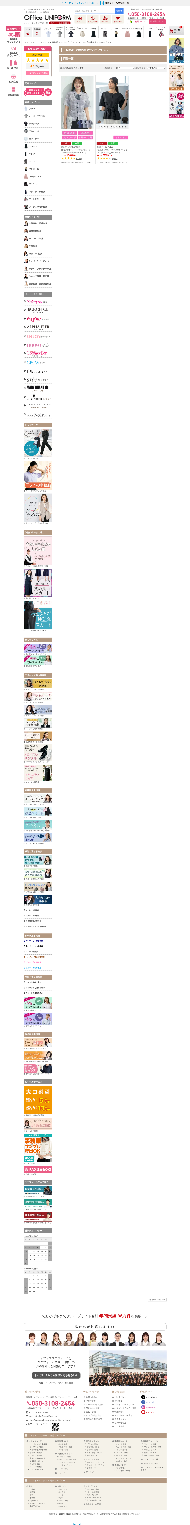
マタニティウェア (36, 1470)
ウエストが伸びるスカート (36, 631)
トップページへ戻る (123, 1415)
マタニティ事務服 (32, 782)
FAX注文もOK (31, 1174)
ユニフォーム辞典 (93, 1504)
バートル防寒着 (93, 1492)
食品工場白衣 (35, 1506)
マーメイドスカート (123, 1458)
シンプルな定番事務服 (34, 729)
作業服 (32, 1489)
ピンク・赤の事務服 (33, 962)
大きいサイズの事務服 (38, 1450)
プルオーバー (92, 1468)
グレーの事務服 (32, 952)
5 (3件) (79, 159)
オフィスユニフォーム (54, 1358)
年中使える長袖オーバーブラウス (38, 1074)
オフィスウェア (35, 1441)
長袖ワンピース (150, 1453)
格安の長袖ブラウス (33, 1026)
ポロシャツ (90, 1472)
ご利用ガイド (120, 1397)
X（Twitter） (152, 1397)
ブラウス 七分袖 (93, 1447)
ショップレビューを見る (37, 73)
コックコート (63, 1501)
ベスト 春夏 (62, 1444)
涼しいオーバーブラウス (35, 804)
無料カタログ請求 (94, 1419)
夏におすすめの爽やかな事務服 (38, 831)
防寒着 (32, 1492)
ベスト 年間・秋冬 (65, 1447)
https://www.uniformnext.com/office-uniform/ (49, 1420)
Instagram (150, 1407)
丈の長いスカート (32, 598)
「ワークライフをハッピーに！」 (80, 3)
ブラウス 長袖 (92, 1450)
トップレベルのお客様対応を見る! (56, 1375)
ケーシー (61, 1495)
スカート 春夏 (121, 1444)
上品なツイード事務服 (34, 742)
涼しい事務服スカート (34, 817)
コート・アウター (150, 1463)
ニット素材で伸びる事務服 (36, 491)
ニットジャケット (65, 1465)
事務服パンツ (120, 1465)
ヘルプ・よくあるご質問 (125, 1408)
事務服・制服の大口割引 (35, 1115)
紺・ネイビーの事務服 (34, 941)
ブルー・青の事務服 (33, 968)
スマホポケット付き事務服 (36, 926)
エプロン (61, 1498)
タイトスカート (122, 1455)
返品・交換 (91, 1412)
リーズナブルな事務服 (38, 1444)
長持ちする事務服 (32, 905)
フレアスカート (122, 1450)
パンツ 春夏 (120, 1468)
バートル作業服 (93, 1489)
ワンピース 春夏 (150, 1444)
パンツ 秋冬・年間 (123, 1471)
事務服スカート (121, 1441)
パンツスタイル (32, 458)
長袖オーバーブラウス (95, 1465)
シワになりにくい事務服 (35, 892)
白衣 (31, 1495)
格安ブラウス (92, 1455)
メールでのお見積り (95, 1404)
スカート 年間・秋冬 (123, 1447)
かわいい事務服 (36, 1453)
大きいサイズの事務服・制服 (37, 566)
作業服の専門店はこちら (35, 1196)
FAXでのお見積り (94, 1408)
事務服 (32, 1498)
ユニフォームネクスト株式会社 (59, 1383)
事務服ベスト (62, 1441)
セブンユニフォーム (94, 1500)
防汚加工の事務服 (32, 916)
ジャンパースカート (152, 1455)
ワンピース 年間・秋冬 (153, 1447)
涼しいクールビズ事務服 (35, 844)
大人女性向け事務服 (37, 1458)
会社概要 (118, 1401)
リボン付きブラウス (94, 1453)
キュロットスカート (123, 1461)
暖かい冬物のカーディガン (36, 1048)
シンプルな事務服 (36, 1447)
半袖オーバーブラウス (95, 1462)
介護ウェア (34, 1501)
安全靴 (60, 1503)
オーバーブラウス (93, 1459)
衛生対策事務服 (32, 866)
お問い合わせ (157, 21)
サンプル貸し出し (32, 1163)
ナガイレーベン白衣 (94, 1497)
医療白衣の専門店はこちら (36, 1210)
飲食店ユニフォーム (37, 1503)
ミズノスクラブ (92, 1495)
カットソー (62, 1473)
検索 (119, 11)
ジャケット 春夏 (64, 1457)
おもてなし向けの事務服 (35, 689)
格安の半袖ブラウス (33, 666)
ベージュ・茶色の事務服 (35, 957)
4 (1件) (114, 159)
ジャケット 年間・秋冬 (67, 1459)
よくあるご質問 (32, 1131)
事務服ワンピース (150, 1441)
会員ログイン (120, 1419)
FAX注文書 (91, 1401)
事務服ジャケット (64, 1454)
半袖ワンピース (150, 1450)
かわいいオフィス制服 (34, 703)
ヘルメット (62, 1506)
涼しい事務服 (35, 1464)
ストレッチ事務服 (32, 910)
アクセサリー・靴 (150, 1459)
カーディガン (62, 1469)
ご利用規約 (119, 1426)
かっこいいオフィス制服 (35, 716)
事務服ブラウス (92, 1441)
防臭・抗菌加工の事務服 (35, 879)
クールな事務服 (36, 1455)
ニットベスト (63, 1450)
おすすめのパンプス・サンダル (38, 762)
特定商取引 (119, 1412)
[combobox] (95, 11)
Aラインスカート (122, 1453)
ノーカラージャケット (66, 1462)
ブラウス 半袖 (92, 1444)
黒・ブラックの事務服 (34, 946)
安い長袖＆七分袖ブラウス (36, 654)
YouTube (150, 1412)
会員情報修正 (120, 1423)
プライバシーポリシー (124, 1404)
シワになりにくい (36, 1461)
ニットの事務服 (36, 1467)
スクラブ (61, 1492)
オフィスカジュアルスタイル (37, 523)
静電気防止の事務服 (33, 921)
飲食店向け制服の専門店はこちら (38, 1223)
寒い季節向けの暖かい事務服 (37, 1062)
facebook (150, 1402)
